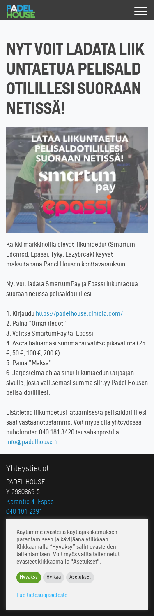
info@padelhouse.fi (31, 442)
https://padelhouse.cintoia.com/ (79, 314)
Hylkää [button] (53, 577)
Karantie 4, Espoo (30, 502)
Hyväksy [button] (29, 577)
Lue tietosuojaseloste (41, 596)
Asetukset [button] (80, 577)
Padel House (28, 11)
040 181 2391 (24, 512)
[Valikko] (140, 12)
